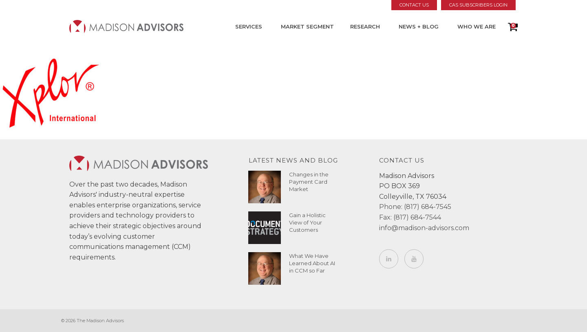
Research (365, 26)
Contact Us (414, 5)
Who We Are (476, 26)
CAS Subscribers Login (478, 5)
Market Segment (307, 26)
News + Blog (419, 26)
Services (248, 26)
